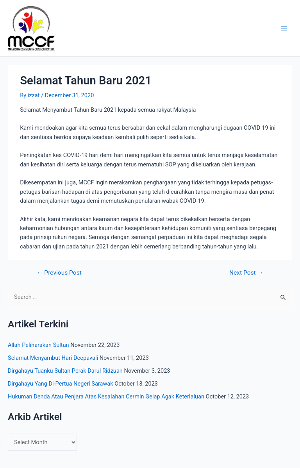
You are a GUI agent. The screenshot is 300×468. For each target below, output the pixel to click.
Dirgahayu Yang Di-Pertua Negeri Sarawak (60, 383)
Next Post (246, 273)
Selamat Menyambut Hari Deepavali (53, 357)
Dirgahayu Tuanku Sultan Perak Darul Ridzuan (65, 370)
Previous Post (59, 273)
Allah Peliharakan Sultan (38, 344)
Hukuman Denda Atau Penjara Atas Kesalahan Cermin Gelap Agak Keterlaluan (106, 396)
